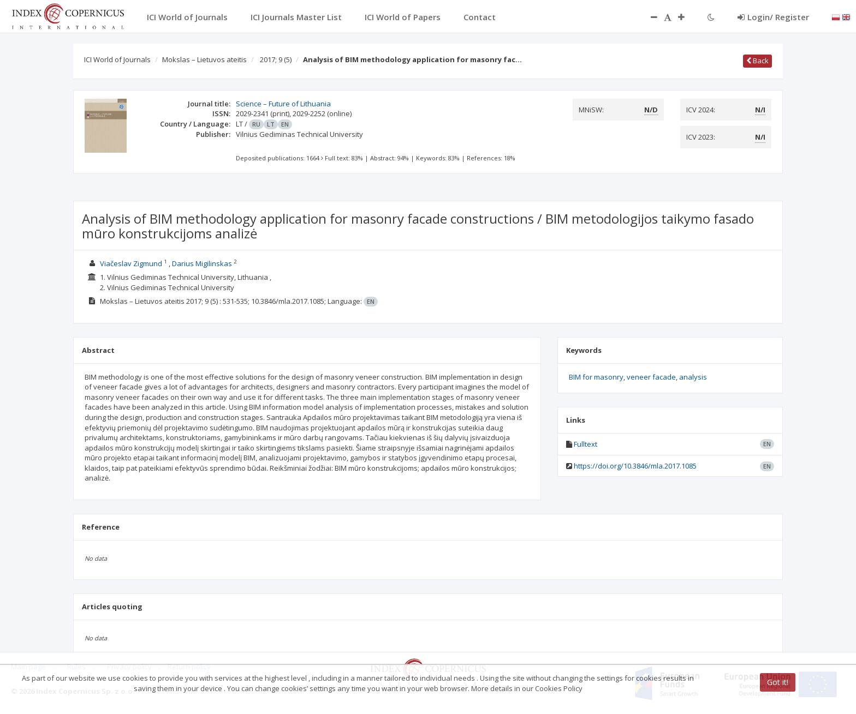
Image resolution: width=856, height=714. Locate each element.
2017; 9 (276, 59)
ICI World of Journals (117, 59)
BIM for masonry (596, 377)
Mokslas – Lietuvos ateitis (204, 59)
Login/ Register (773, 16)
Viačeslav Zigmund (131, 263)
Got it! (777, 682)
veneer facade (651, 377)
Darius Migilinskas (202, 263)
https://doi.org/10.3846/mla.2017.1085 (635, 466)
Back (757, 60)
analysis (693, 377)
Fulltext (585, 444)
